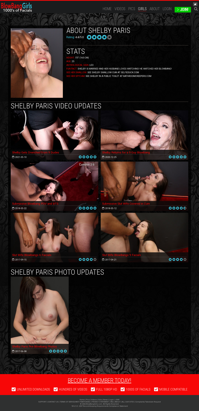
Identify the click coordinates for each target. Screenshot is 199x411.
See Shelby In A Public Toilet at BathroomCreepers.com (118, 76)
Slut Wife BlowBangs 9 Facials (122, 255)
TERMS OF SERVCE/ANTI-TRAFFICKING (75, 402)
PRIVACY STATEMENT (100, 402)
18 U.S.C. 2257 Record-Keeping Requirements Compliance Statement (99, 406)
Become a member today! (99, 380)
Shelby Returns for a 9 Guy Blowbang (126, 152)
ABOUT (154, 9)
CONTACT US (53, 402)
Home (107, 9)
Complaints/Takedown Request (148, 402)
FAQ (111, 402)
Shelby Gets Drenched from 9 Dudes (36, 152)
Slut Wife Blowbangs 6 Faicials (33, 255)
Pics (131, 9)
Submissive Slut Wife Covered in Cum (127, 203)
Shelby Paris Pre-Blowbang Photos (35, 346)
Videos (120, 9)
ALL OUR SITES (128, 402)
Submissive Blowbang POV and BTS (36, 203)
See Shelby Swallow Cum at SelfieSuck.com (113, 72)
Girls (142, 9)
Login (167, 9)
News (105, 400)
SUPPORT (42, 402)
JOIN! (184, 9)
